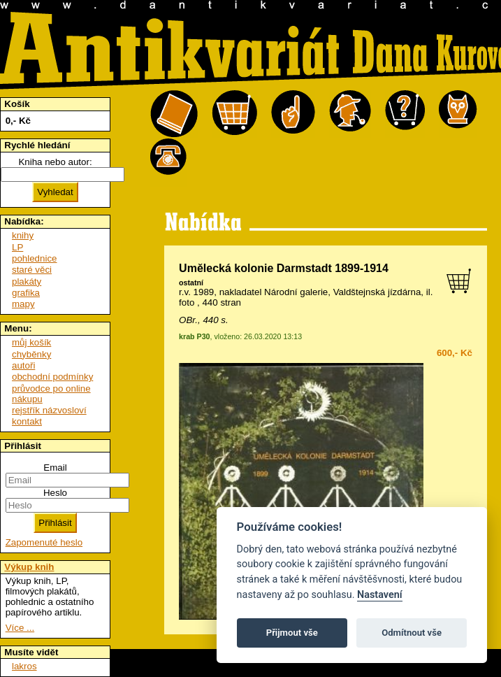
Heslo (55, 492)
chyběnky (31, 354)
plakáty (26, 281)
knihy (23, 235)
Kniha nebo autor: (55, 162)
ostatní (191, 282)
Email (54, 467)
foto (186, 302)
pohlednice (34, 258)
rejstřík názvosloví (49, 410)
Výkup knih (29, 567)
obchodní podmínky (52, 376)
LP (17, 247)
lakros (24, 666)
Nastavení (379, 595)
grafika (26, 292)
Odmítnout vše (412, 632)
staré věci (32, 269)
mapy (23, 304)
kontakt (27, 421)
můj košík (31, 342)
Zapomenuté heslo (44, 542)
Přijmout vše (292, 632)
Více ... (20, 627)
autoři (23, 365)
